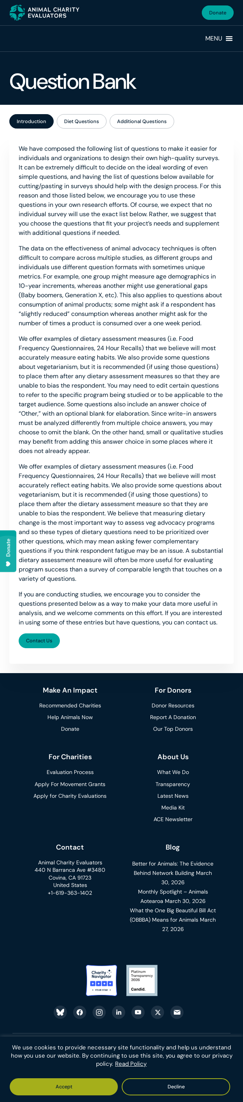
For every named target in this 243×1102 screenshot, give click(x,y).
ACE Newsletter (173, 819)
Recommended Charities (70, 705)
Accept (64, 1086)
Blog (173, 847)
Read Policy (131, 1064)
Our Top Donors (173, 728)
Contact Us (39, 640)
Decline (176, 1086)
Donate (217, 12)
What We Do (173, 772)
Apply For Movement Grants (70, 784)
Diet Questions (81, 121)
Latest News (173, 795)
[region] (121, 1069)
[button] (213, 38)
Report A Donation (173, 717)
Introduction (31, 121)
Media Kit (173, 807)
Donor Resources (173, 705)
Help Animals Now (70, 717)
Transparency (173, 784)
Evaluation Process (70, 772)
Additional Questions (142, 121)
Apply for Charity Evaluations (70, 795)
